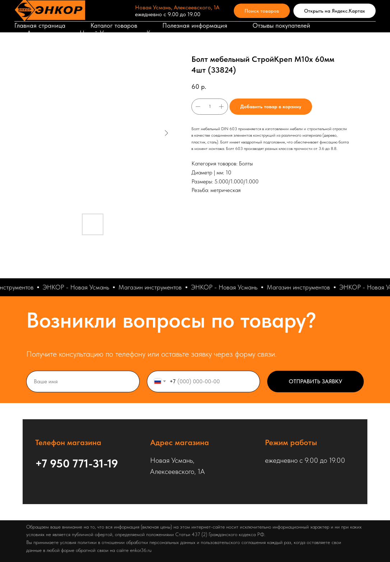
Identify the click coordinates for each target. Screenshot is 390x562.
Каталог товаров (113, 25)
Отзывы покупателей (281, 25)
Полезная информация (194, 25)
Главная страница (39, 25)
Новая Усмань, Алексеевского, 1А (177, 7)
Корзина (159, 33)
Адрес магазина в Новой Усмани (74, 33)
